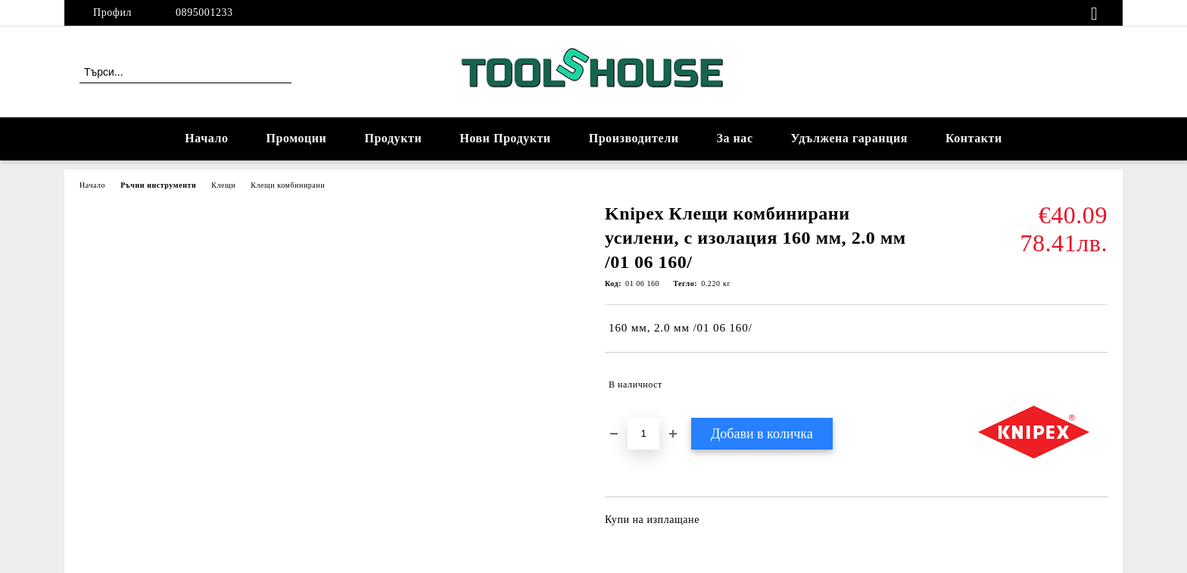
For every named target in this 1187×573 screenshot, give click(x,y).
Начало (206, 138)
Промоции (296, 138)
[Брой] (643, 434)
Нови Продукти (505, 138)
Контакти (974, 138)
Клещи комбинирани (288, 185)
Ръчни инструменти (158, 185)
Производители (634, 138)
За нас (734, 138)
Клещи (223, 185)
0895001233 (204, 12)
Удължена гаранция (849, 138)
